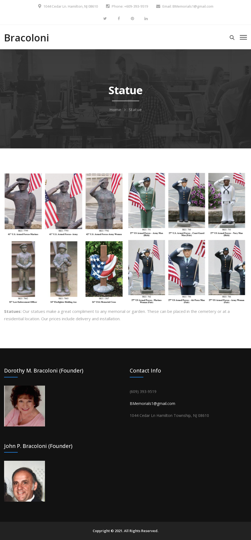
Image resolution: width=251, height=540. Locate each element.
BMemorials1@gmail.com (152, 403)
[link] (169, 415)
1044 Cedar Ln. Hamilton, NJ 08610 (70, 6)
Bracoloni (26, 37)
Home (115, 109)
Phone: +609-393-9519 (130, 6)
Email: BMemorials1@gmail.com (187, 6)
